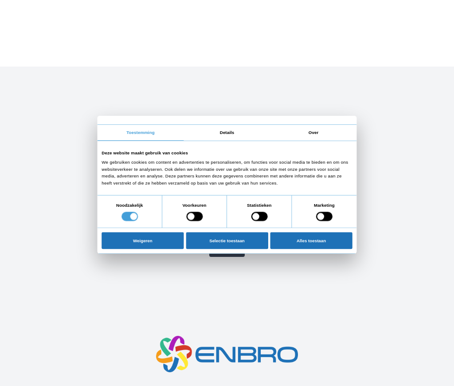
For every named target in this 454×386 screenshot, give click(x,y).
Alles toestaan (311, 240)
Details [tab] (227, 132)
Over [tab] (313, 132)
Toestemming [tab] (140, 132)
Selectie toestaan (227, 240)
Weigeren (143, 240)
